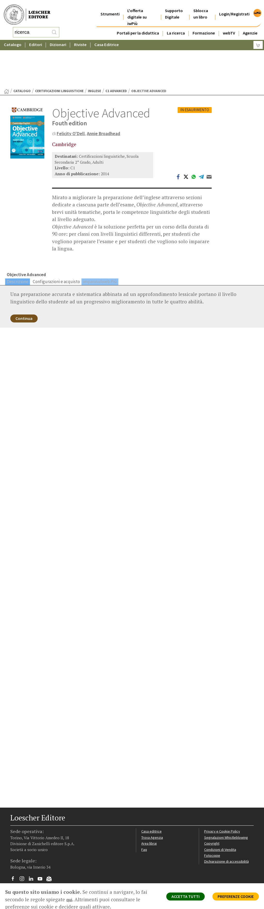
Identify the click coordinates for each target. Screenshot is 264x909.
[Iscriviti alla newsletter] (50, 851)
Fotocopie (212, 828)
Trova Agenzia (152, 809)
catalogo (22, 50)
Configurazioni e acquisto (56, 240)
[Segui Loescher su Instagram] (23, 852)
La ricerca (176, 26)
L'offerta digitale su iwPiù (137, 11)
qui (76, 899)
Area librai (149, 816)
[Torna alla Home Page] (6, 50)
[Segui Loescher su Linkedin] (32, 852)
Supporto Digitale (174, 7)
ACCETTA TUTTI (176, 898)
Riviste (80, 39)
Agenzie (250, 26)
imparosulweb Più (100, 240)
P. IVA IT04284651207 (28, 872)
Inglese (94, 50)
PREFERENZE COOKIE (232, 898)
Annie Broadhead (107, 92)
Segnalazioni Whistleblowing (227, 809)
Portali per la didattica (138, 26)
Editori (35, 39)
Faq (144, 821)
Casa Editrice (106, 39)
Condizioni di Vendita (221, 821)
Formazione (204, 26)
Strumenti (110, 7)
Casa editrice (152, 803)
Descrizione (17, 240)
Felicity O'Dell (72, 92)
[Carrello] (258, 40)
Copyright (212, 816)
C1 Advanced (116, 50)
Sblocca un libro (200, 7)
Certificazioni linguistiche (59, 50)
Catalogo (12, 39)
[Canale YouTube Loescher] (41, 852)
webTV (229, 26)
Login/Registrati (234, 7)
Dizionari (58, 39)
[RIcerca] (54, 29)
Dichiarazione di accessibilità (227, 834)
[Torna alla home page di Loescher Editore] (27, 12)
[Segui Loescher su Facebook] (14, 852)
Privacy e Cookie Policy (223, 803)
